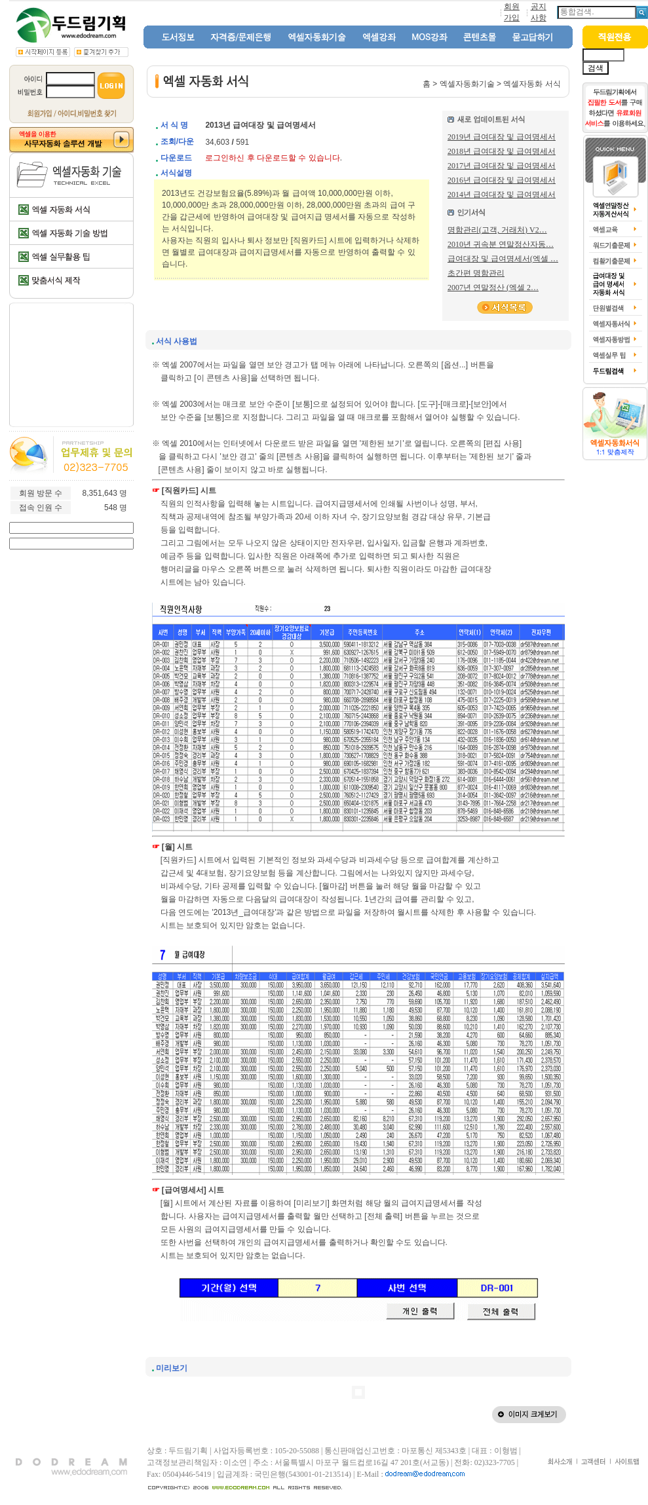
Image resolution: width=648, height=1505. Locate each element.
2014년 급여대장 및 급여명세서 (502, 194)
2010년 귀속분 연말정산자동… (501, 244)
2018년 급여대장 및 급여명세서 (502, 151)
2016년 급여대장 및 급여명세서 (502, 180)
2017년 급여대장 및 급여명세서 (502, 165)
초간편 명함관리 (476, 273)
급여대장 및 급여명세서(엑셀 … (503, 258)
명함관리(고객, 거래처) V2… (497, 229)
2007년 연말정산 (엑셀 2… (493, 287)
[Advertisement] (71, 365)
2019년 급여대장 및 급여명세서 (502, 136)
